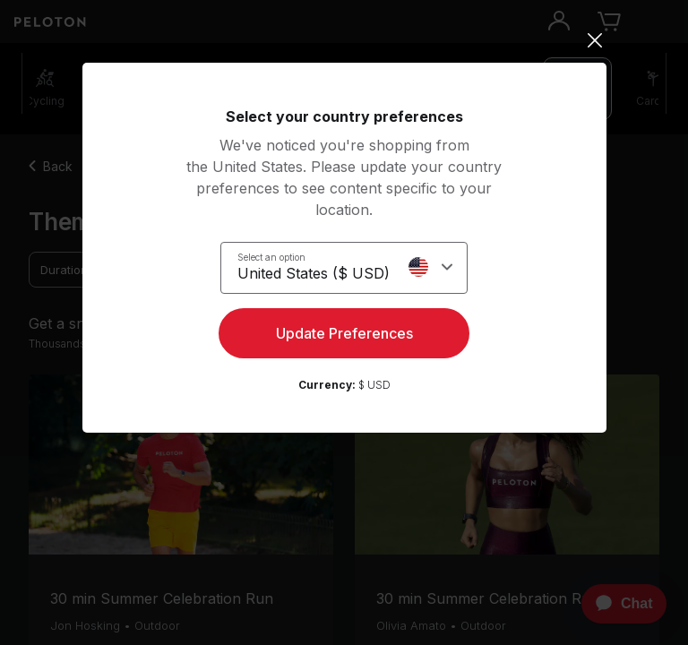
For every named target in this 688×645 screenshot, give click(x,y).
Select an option (271, 257)
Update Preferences (344, 333)
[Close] (344, 40)
